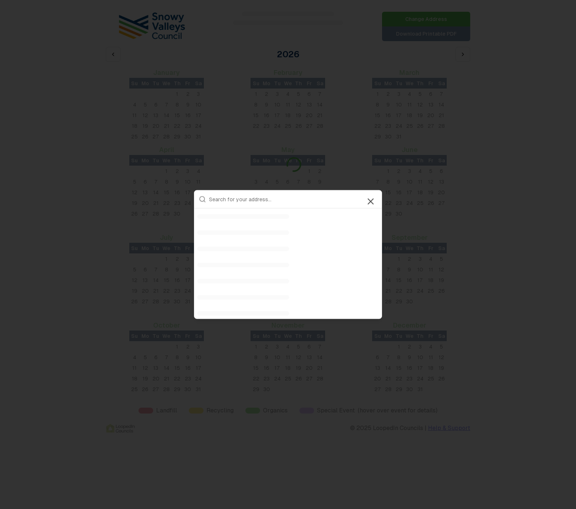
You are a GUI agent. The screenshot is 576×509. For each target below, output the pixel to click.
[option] (288, 217)
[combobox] (293, 199)
